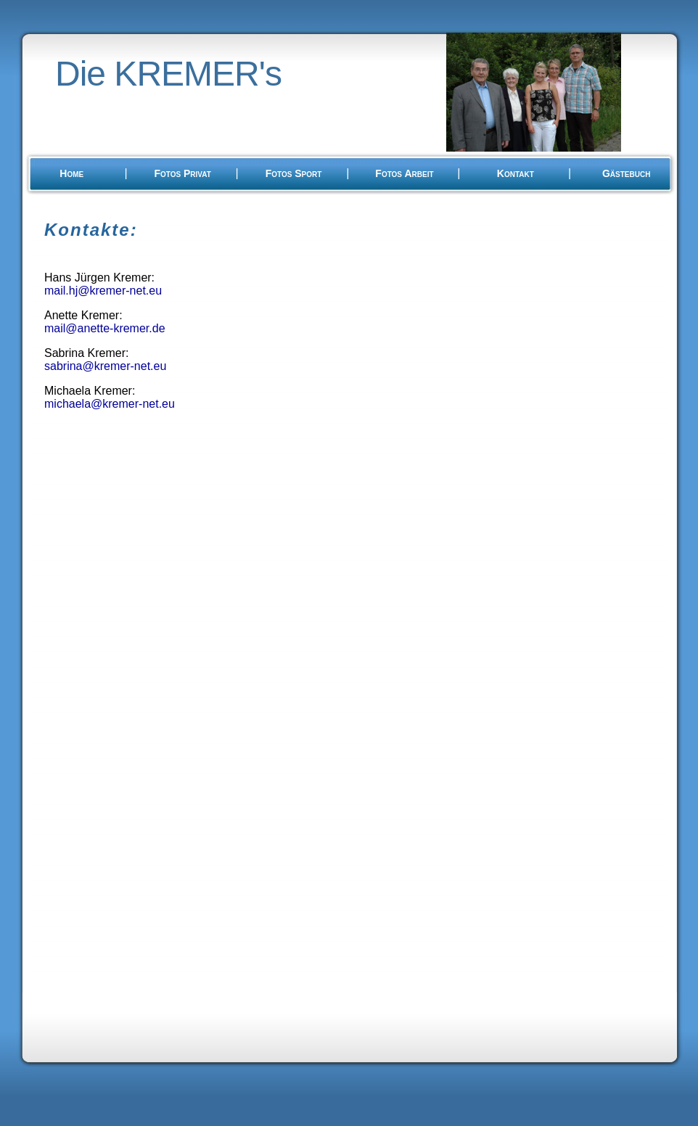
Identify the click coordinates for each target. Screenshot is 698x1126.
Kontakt (515, 173)
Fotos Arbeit (404, 173)
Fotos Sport (294, 173)
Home (71, 173)
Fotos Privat (182, 173)
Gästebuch (626, 173)
